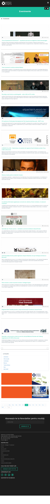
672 (39, 405)
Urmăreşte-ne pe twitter (9, 469)
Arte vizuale (6, 358)
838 (3, 407)
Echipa (2, 446)
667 (23, 405)
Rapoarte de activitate (5, 450)
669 (30, 405)
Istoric (2, 452)
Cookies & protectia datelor (6, 462)
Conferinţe (6, 361)
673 (43, 405)
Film (5, 367)
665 (16, 405)
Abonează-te (25, 426)
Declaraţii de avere (4, 454)
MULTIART (6, 369)
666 (20, 405)
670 (33, 405)
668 (26, 405)
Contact (2, 460)
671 (36, 405)
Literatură (6, 356)
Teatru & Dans (7, 365)
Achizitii (2, 456)
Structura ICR (3, 448)
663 (9, 405)
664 (13, 405)
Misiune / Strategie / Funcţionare (7, 444)
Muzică (5, 363)
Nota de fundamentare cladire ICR (7, 458)
